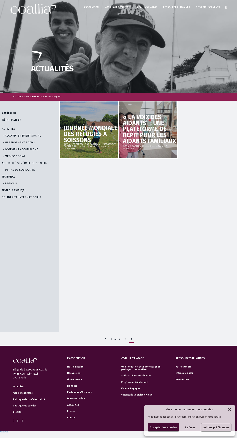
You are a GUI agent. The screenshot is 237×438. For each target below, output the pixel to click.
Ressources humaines (176, 7)
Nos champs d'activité (118, 7)
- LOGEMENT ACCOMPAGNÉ (20, 149)
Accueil (17, 97)
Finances (72, 386)
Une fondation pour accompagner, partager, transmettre (140, 368)
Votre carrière (183, 366)
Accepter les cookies (163, 427)
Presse (71, 411)
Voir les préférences (216, 427)
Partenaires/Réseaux (79, 392)
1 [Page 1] (111, 338)
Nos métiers (182, 379)
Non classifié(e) (13, 190)
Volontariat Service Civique (137, 394)
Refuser (190, 427)
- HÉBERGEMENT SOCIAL (19, 142)
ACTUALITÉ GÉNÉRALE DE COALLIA (24, 163)
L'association (91, 7)
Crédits (17, 412)
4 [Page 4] (125, 338)
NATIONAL (8, 176)
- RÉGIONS (10, 183)
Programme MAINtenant (134, 382)
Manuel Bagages (130, 388)
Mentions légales (23, 393)
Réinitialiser (11, 119)
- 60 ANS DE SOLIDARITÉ (19, 169)
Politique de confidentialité (29, 399)
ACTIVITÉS (8, 128)
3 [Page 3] (119, 338)
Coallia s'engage (147, 7)
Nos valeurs (73, 373)
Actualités (19, 386)
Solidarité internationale (136, 375)
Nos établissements (208, 7)
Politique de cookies (24, 405)
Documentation (76, 398)
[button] (229, 409)
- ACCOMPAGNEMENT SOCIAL (22, 135)
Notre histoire (75, 366)
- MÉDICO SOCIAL (14, 156)
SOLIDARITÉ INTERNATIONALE (21, 197)
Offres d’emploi (184, 373)
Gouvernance (74, 379)
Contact (71, 417)
